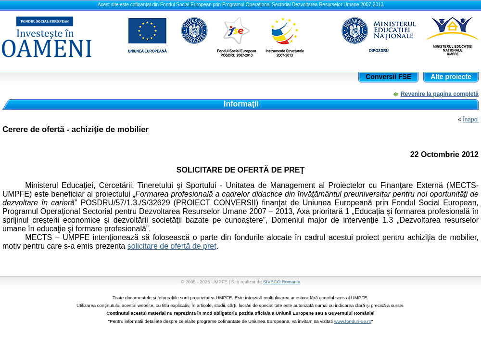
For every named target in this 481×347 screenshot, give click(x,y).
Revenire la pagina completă (440, 94)
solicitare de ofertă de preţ (171, 246)
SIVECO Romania (281, 281)
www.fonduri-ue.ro (352, 321)
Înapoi (471, 119)
